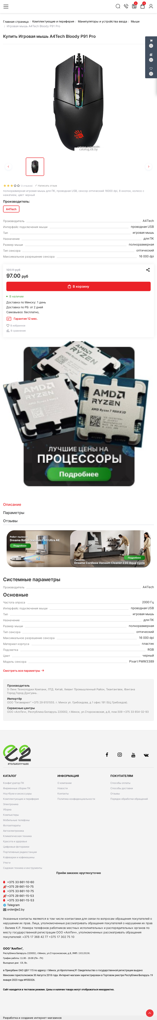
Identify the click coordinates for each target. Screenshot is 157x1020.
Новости (62, 788)
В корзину (78, 286)
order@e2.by (16, 909)
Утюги (6, 862)
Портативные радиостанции (20, 852)
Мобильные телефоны (16, 820)
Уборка (7, 809)
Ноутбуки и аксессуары (17, 793)
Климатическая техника (17, 836)
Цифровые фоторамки (16, 846)
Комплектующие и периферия (21, 798)
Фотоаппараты (12, 825)
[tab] (78, 505)
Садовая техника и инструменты (22, 867)
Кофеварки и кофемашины (19, 857)
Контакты (63, 793)
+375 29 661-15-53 (20, 895)
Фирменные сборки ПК (16, 788)
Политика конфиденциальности (76, 798)
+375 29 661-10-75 (20, 886)
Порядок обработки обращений (129, 798)
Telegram (11, 905)
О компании (64, 782)
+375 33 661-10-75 (20, 891)
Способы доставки (121, 788)
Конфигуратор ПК (13, 782)
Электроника (10, 804)
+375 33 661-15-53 (20, 900)
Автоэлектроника (13, 830)
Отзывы (115, 793)
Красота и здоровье (15, 841)
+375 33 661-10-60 (20, 882)
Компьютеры (11, 814)
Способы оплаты (120, 782)
